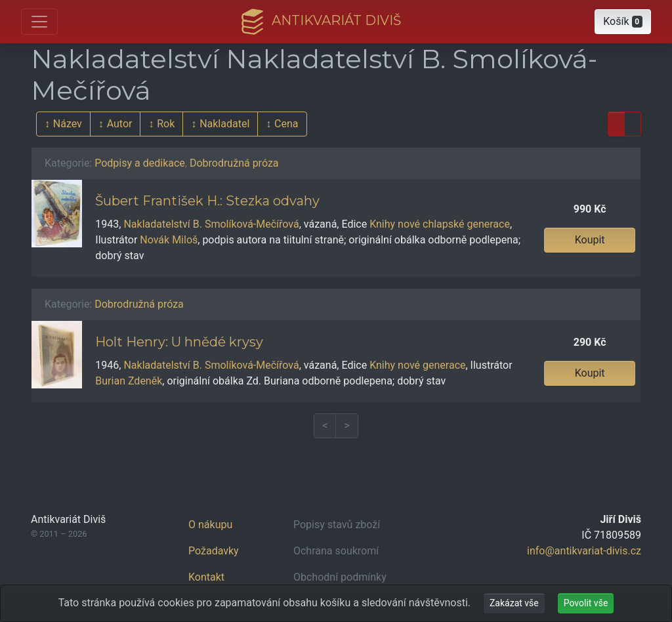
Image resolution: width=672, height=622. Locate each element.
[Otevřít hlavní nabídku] (39, 22)
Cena (286, 123)
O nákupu (210, 524)
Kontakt (206, 577)
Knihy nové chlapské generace (439, 224)
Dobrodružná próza (234, 163)
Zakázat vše (514, 603)
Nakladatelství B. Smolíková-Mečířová (211, 224)
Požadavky (213, 551)
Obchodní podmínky (340, 577)
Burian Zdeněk (128, 381)
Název (67, 123)
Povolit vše (586, 603)
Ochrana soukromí (336, 551)
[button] (623, 21)
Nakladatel (224, 123)
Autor (120, 123)
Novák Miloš (169, 240)
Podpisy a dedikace (139, 163)
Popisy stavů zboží (336, 524)
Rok (166, 123)
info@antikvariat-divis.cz (584, 551)
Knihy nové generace (417, 365)
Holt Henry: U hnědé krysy (179, 342)
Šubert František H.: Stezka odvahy (207, 201)
